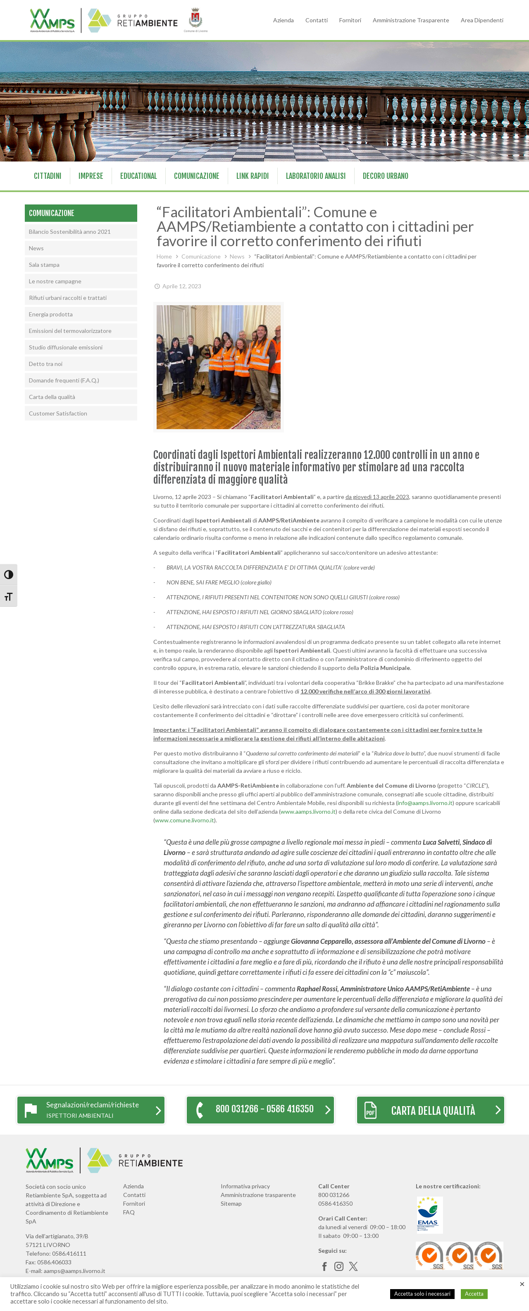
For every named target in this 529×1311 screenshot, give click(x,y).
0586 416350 (335, 1203)
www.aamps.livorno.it (308, 811)
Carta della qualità (52, 396)
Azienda (283, 20)
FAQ (129, 1212)
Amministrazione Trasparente (411, 20)
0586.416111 (69, 1253)
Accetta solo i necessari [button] (422, 1293)
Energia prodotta (51, 314)
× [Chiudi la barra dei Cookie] (522, 1283)
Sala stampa (44, 264)
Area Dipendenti (482, 20)
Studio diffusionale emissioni (65, 347)
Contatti (316, 20)
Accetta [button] (474, 1293)
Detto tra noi (45, 363)
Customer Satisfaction (58, 413)
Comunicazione (201, 256)
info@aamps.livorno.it (425, 802)
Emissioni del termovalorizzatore (70, 330)
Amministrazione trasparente (258, 1194)
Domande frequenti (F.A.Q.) (64, 380)
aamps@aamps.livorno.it (74, 1270)
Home (164, 256)
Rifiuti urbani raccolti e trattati (68, 297)
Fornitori (350, 20)
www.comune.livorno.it (184, 820)
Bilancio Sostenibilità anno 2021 (70, 231)
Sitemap (231, 1203)
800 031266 (333, 1194)
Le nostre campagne (55, 281)
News (237, 256)
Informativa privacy (245, 1186)
